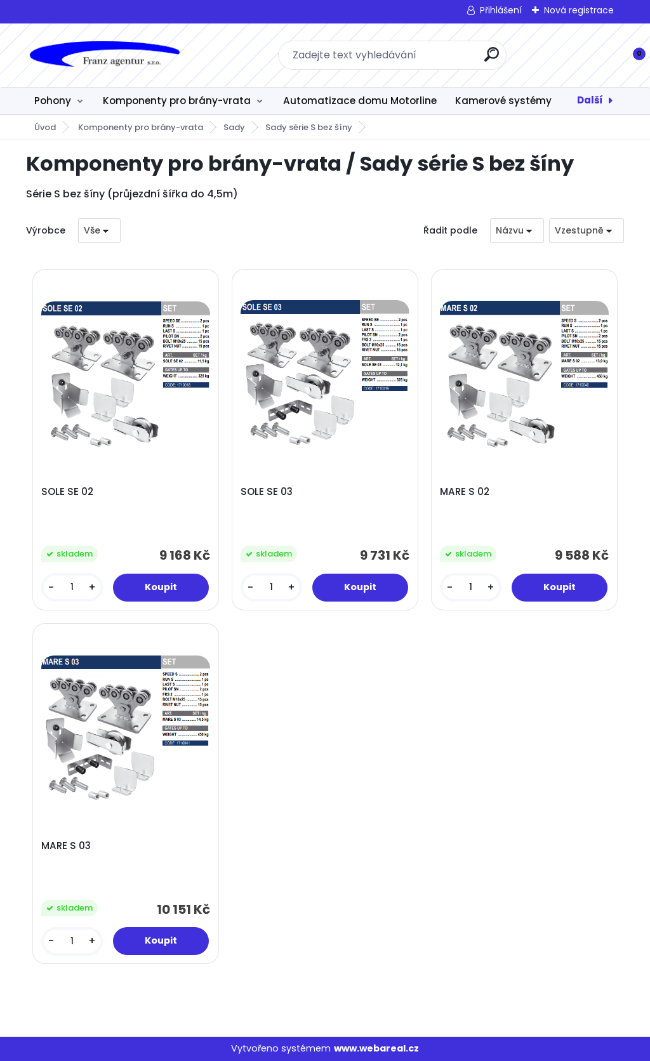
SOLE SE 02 (67, 491)
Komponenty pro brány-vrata (177, 100)
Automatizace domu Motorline (360, 100)
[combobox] (517, 230)
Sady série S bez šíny (308, 127)
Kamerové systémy (503, 100)
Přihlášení (501, 10)
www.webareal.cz (376, 1048)
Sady (234, 127)
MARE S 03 (66, 846)
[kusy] (72, 587)
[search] (491, 59)
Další (590, 100)
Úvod (45, 127)
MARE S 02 (464, 491)
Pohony (52, 100)
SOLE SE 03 (267, 491)
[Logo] (104, 55)
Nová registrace (579, 10)
